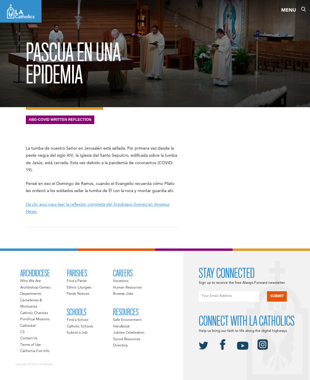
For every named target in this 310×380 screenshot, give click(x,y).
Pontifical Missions (35, 319)
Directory (120, 345)
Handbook (121, 326)
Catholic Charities (34, 313)
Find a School (77, 320)
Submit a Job (77, 333)
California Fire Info (35, 351)
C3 (22, 332)
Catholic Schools (80, 326)
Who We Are (30, 281)
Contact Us (28, 338)
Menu (288, 10)
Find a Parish (77, 281)
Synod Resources (126, 339)
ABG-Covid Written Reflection (60, 120)
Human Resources (127, 287)
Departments (30, 294)
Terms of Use (30, 345)
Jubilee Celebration (128, 333)
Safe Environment (127, 320)
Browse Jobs (123, 294)
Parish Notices (78, 294)
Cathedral (28, 326)
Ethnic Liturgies (79, 287)
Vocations (120, 281)
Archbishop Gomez (35, 287)
